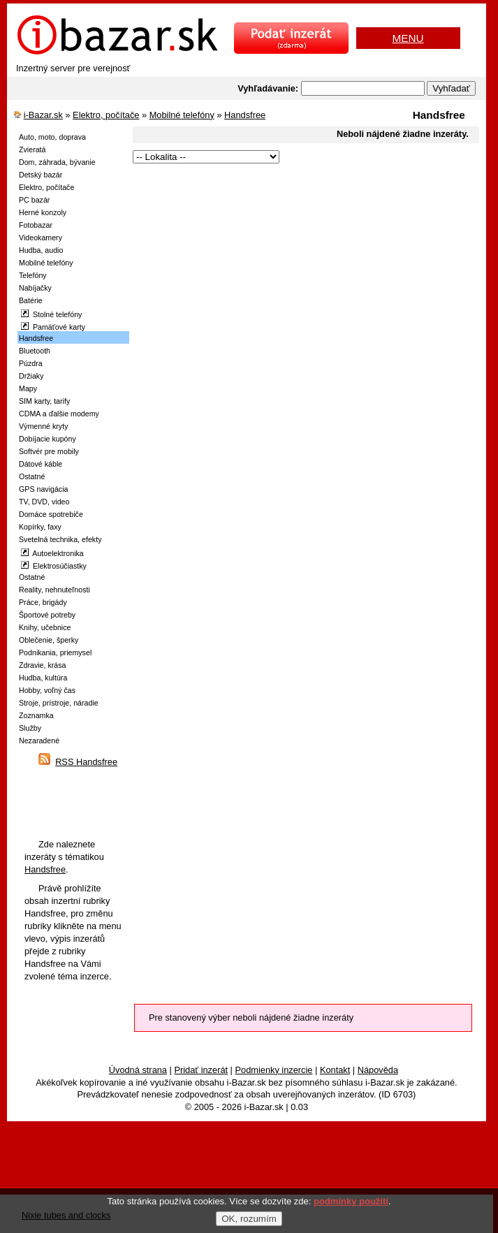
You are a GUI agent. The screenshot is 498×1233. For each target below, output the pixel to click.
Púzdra (31, 363)
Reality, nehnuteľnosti (54, 589)
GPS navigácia (43, 489)
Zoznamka (36, 715)
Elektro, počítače (106, 115)
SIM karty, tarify (44, 401)
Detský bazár (40, 174)
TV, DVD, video (44, 501)
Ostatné (32, 476)
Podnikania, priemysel (55, 652)
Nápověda (378, 1070)
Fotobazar (35, 225)
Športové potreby (47, 615)
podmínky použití (351, 1201)
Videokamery (40, 237)
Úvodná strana (138, 1070)
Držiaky (31, 376)
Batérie (31, 300)
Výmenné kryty (43, 426)
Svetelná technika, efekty (60, 539)
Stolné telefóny (51, 314)
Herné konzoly (42, 212)
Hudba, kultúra (43, 677)
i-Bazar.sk (43, 115)
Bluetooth (34, 350)
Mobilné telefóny (181, 115)
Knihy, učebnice (45, 627)
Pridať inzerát (201, 1070)
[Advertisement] (290, 264)
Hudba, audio (41, 250)
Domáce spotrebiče (51, 514)
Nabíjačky (35, 288)
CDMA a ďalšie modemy (59, 413)
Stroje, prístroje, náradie (58, 703)
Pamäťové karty (53, 326)
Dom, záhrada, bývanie (57, 162)
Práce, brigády (43, 602)
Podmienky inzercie (274, 1070)
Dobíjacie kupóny (47, 439)
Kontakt (335, 1070)
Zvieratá (32, 149)
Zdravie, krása (42, 665)
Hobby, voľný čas (47, 690)
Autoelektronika (52, 552)
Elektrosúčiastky (54, 565)
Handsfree (244, 115)
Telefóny (33, 275)
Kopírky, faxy (40, 527)
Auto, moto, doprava (52, 137)
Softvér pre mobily (49, 451)
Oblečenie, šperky (48, 640)
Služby (30, 728)
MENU (407, 38)
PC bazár (34, 200)
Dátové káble (40, 464)
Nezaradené (39, 740)
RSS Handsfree (86, 762)
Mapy (28, 388)
